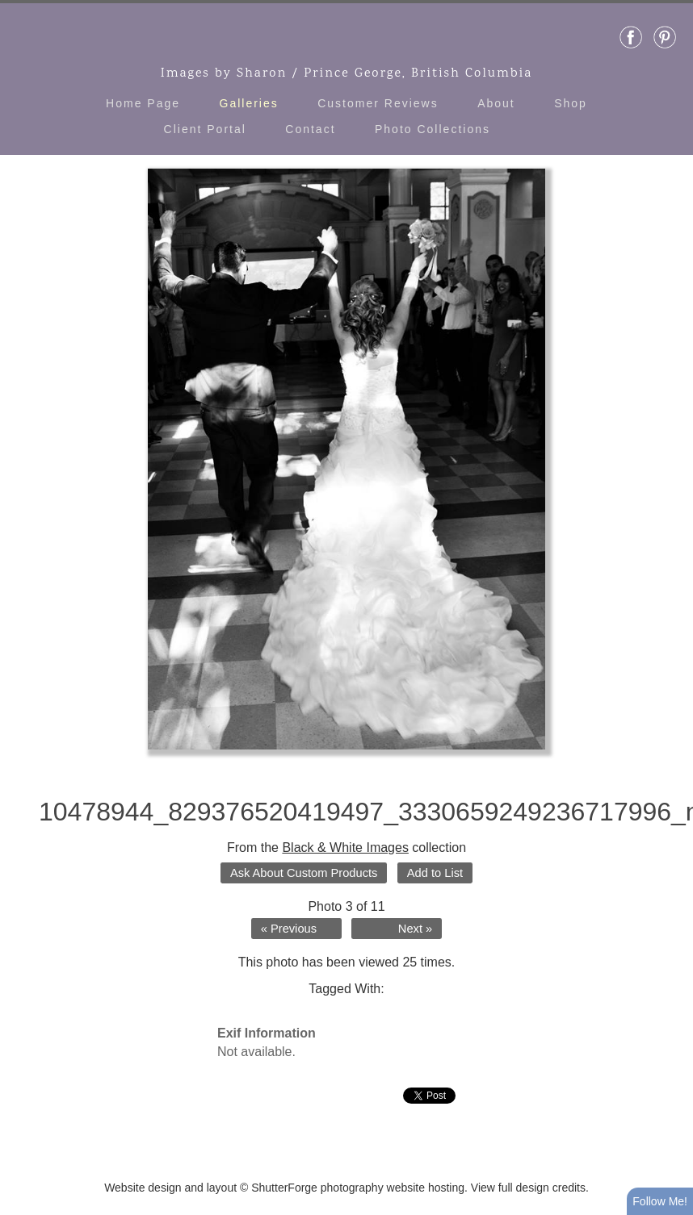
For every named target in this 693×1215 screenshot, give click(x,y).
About (496, 103)
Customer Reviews (377, 103)
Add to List (435, 872)
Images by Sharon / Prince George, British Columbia (347, 74)
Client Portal (205, 129)
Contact (310, 129)
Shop (570, 103)
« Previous (289, 928)
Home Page (143, 103)
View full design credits (528, 1187)
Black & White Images (345, 847)
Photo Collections (432, 129)
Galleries (249, 103)
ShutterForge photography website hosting (357, 1187)
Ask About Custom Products (303, 872)
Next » (415, 928)
